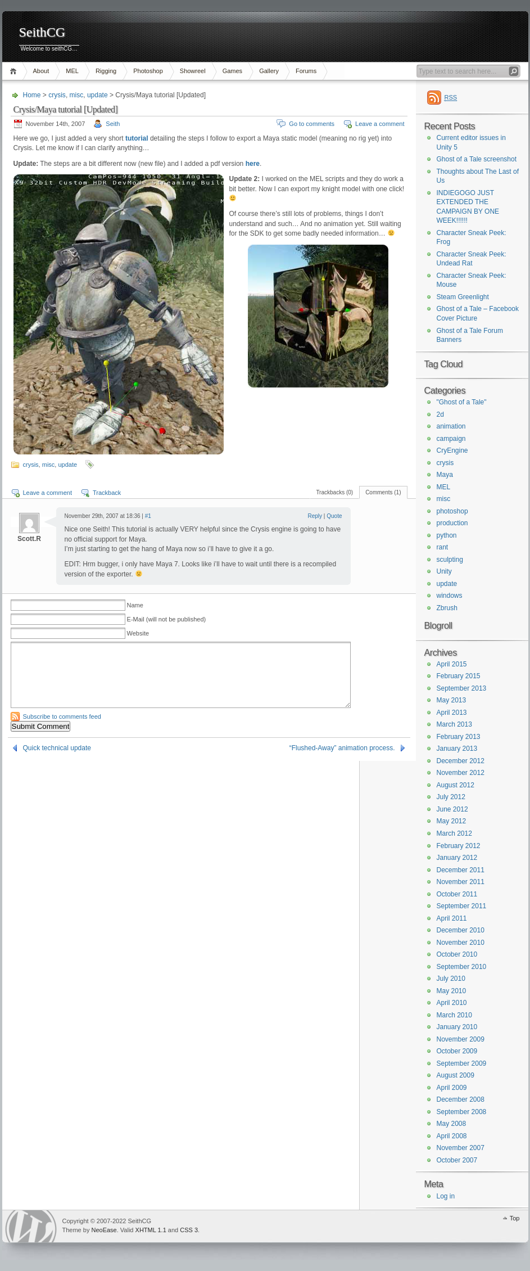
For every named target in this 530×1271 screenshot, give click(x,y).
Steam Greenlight (463, 297)
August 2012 (455, 785)
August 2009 (455, 1075)
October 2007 (457, 1160)
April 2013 (452, 712)
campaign (451, 439)
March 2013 (454, 724)
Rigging (106, 70)
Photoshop (148, 70)
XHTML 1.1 (150, 1230)
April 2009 (452, 1088)
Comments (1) (383, 492)
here (253, 164)
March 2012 (454, 833)
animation (451, 426)
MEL (72, 70)
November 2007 (460, 1148)
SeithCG (42, 32)
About (41, 70)
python (447, 535)
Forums (306, 70)
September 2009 (462, 1063)
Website (138, 633)
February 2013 (459, 737)
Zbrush (447, 608)
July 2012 (451, 797)
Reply (315, 516)
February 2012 (459, 846)
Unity (444, 571)
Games (232, 70)
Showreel (193, 70)
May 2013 (451, 700)
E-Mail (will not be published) (166, 619)
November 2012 (460, 773)
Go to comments (311, 123)
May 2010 (451, 991)
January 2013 (457, 748)
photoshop (452, 511)
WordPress (31, 1226)
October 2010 (457, 954)
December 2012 (460, 761)
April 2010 (452, 1003)
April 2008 (452, 1136)
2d (440, 414)
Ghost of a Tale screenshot (477, 159)
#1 (148, 516)
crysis (57, 95)
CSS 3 (189, 1230)
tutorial (136, 138)
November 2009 (460, 1039)
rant (443, 547)
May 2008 (451, 1124)
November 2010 (460, 943)
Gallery (269, 70)
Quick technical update (57, 748)
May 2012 (451, 821)
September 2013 (462, 688)
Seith (113, 123)
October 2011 (457, 894)
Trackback (107, 492)
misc (77, 95)
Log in (446, 1196)
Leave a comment (379, 123)
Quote (334, 516)
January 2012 (457, 858)
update (97, 95)
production (452, 523)
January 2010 (457, 1027)
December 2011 (460, 870)
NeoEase (103, 1230)
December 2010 (460, 930)
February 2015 (459, 676)
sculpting (450, 560)
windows (450, 596)
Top (515, 1218)
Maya (445, 475)
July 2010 (451, 978)
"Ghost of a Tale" (462, 402)
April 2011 (452, 918)
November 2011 (460, 882)
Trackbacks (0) (334, 492)
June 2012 (452, 809)
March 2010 (454, 1015)
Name (135, 605)
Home (15, 71)
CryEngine (452, 450)
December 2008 (460, 1099)
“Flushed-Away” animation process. (342, 748)
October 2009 (457, 1051)
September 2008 (462, 1112)
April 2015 (452, 664)
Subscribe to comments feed (62, 716)
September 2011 (462, 906)
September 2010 (462, 967)
